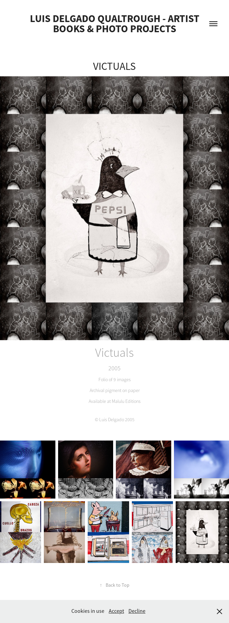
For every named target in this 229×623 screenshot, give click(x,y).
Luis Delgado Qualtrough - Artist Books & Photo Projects (115, 23)
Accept (116, 611)
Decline (136, 611)
